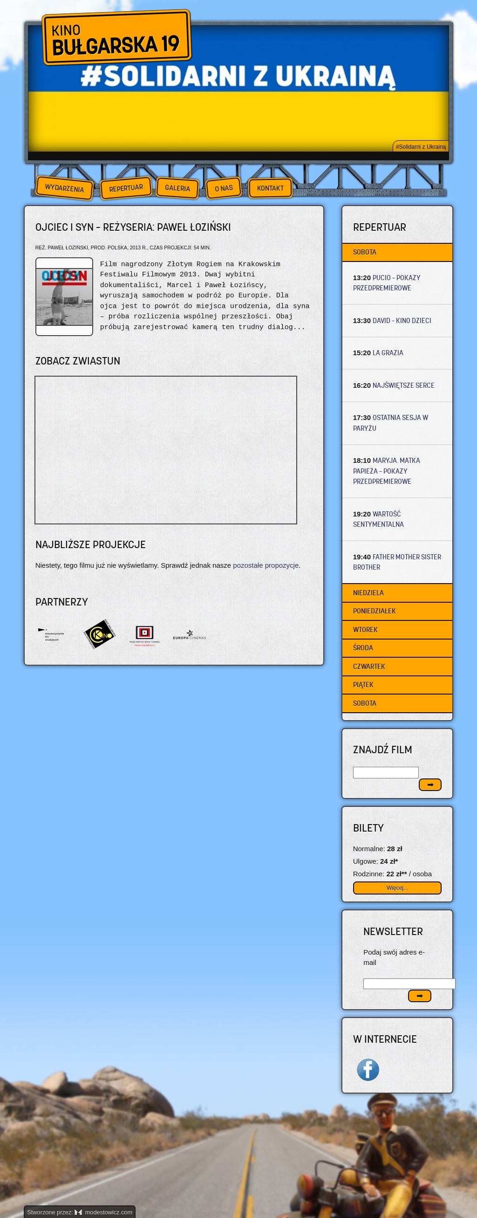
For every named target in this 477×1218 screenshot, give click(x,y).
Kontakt (270, 188)
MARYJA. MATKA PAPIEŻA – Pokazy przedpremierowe (387, 470)
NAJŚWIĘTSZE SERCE (404, 385)
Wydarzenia (64, 188)
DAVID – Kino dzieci (402, 320)
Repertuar (126, 188)
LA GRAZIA (388, 353)
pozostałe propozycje (266, 565)
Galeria (177, 188)
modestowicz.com (103, 1212)
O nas (223, 188)
